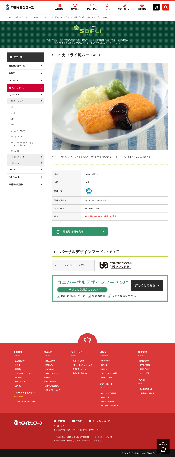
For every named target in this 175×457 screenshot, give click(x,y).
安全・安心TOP (78, 361)
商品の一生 (105, 397)
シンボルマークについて (24, 373)
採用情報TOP (144, 361)
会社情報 (61, 421)
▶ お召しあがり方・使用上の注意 (100, 216)
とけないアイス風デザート (20, 131)
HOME (9, 17)
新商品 (12, 73)
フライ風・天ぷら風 (77, 17)
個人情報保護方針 (146, 389)
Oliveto (12, 170)
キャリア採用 (144, 373)
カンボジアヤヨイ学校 (109, 373)
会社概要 (18, 377)
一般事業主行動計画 (146, 393)
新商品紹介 (49, 365)
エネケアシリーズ (17, 137)
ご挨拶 (17, 365)
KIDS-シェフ (106, 369)
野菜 (12, 119)
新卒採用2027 (144, 369)
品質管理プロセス (79, 369)
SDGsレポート (106, 377)
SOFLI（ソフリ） (17, 88)
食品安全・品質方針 (80, 373)
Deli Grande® (50, 382)
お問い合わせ (15, 163)
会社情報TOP (20, 361)
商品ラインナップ (61, 17)
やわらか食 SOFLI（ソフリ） (41, 17)
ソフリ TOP (14, 95)
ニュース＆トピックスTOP (25, 401)
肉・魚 (13, 113)
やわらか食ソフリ (52, 373)
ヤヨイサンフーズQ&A (109, 406)
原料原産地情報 (16, 184)
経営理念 (18, 369)
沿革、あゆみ (20, 382)
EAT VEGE (14, 81)
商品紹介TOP (50, 361)
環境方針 (104, 365)
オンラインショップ (52, 390)
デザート (14, 125)
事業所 (79, 421)
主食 (12, 107)
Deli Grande (14, 177)
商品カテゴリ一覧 (21, 17)
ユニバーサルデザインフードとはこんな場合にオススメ (22, 144)
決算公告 (18, 386)
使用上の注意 (15, 151)
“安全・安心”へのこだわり (82, 365)
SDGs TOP (105, 361)
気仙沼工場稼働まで (108, 401)
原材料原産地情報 (52, 386)
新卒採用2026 (144, 365)
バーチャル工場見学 (108, 393)
